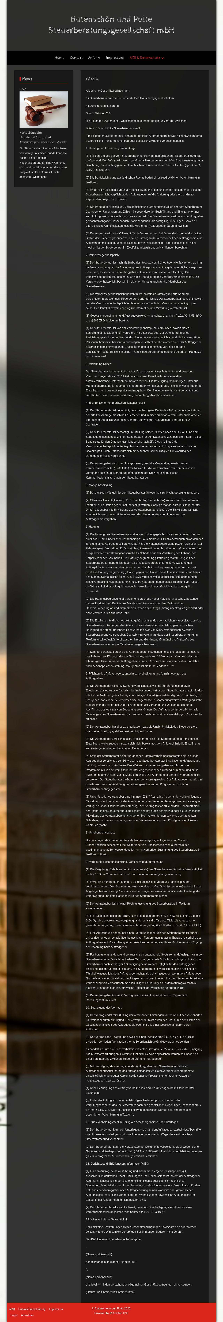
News (23, 89)
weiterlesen (40, 176)
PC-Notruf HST (119, 1313)
